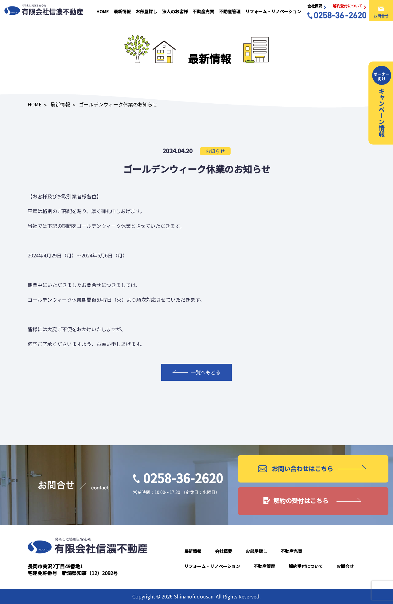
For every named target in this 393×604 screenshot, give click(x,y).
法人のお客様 (176, 11)
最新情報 (123, 11)
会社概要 (223, 551)
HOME (104, 11)
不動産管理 (230, 11)
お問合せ (345, 566)
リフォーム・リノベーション (273, 11)
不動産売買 (204, 11)
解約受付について (306, 566)
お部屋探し (147, 11)
